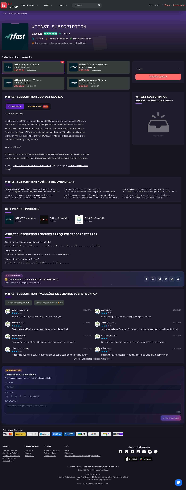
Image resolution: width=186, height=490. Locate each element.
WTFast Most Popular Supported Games (32, 165)
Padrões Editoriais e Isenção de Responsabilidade (82, 456)
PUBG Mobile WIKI (9, 458)
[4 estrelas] (20, 396)
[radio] (13, 313)
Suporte (28, 453)
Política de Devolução (51, 450)
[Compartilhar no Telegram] (165, 279)
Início (4, 13)
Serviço (67, 450)
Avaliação (9, 392)
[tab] (15, 106)
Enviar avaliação (171, 418)
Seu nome (9, 382)
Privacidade (69, 453)
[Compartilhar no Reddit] (178, 279)
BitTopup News (8, 461)
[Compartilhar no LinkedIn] (172, 279)
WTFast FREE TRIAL (78, 165)
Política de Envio (50, 453)
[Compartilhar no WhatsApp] (159, 279)
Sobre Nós (29, 450)
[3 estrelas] (16, 396)
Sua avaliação (11, 401)
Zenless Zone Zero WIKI (11, 456)
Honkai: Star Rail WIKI (10, 453)
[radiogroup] (17, 313)
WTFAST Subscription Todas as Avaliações (93, 359)
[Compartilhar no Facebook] (146, 279)
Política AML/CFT (50, 456)
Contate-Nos (29, 456)
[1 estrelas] (7, 396)
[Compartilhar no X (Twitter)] (153, 279)
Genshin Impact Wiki (10, 450)
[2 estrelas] (11, 396)
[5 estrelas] (25, 396)
